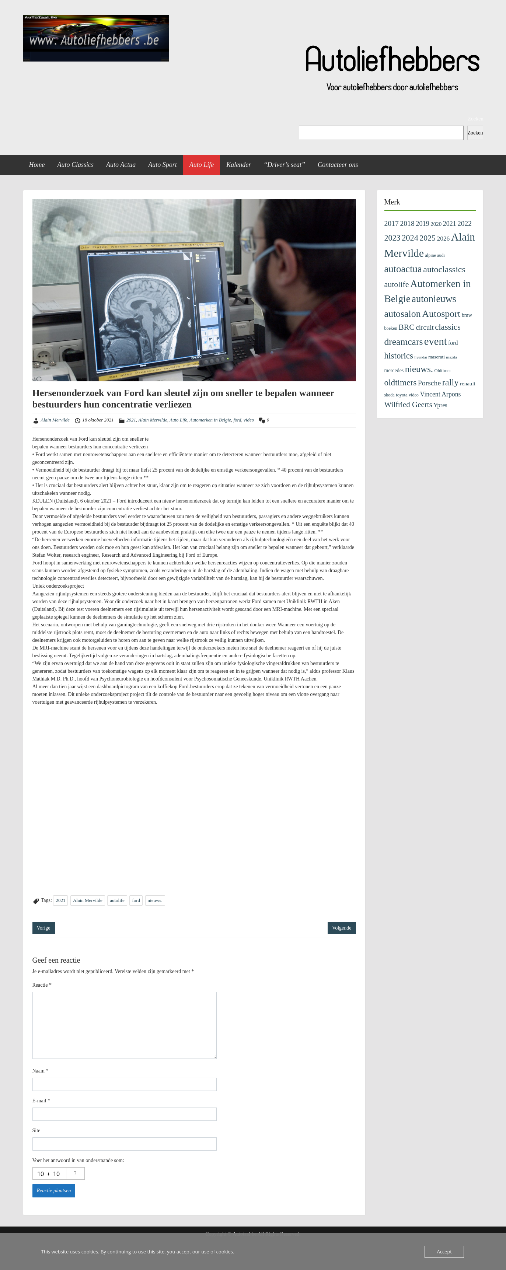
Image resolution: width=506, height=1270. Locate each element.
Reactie (42, 985)
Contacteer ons (338, 164)
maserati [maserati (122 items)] (436, 357)
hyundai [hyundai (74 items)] (420, 357)
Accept (444, 1251)
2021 (131, 420)
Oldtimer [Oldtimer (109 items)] (442, 370)
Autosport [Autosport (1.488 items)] (441, 313)
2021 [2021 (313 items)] (449, 223)
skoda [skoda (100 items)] (389, 395)
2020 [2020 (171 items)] (436, 224)
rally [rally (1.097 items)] (450, 382)
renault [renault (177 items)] (467, 383)
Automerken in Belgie (210, 420)
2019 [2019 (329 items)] (422, 223)
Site (36, 1130)
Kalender (238, 164)
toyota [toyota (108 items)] (401, 395)
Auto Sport (162, 164)
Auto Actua (121, 164)
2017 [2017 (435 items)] (391, 223)
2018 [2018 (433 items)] (407, 223)
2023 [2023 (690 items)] (392, 237)
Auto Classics (75, 164)
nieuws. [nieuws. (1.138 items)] (419, 369)
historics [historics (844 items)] (398, 355)
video (249, 420)
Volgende (342, 928)
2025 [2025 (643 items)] (428, 238)
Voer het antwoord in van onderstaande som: (78, 1160)
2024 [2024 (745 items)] (410, 237)
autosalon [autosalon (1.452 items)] (402, 313)
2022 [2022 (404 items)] (464, 223)
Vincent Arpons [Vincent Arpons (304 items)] (440, 394)
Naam (40, 1071)
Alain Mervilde (55, 420)
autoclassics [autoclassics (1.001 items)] (444, 269)
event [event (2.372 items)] (435, 341)
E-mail (41, 1100)
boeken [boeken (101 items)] (390, 328)
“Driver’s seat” (284, 164)
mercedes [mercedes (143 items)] (394, 370)
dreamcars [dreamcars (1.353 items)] (403, 341)
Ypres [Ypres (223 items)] (440, 405)
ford (237, 420)
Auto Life (201, 164)
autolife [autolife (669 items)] (396, 284)
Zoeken (476, 119)
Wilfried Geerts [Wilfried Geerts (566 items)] (408, 404)
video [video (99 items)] (414, 395)
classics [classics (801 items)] (448, 327)
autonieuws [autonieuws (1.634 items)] (434, 298)
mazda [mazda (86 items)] (451, 357)
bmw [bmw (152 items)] (467, 315)
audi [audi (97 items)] (441, 255)
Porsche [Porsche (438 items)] (429, 383)
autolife (117, 900)
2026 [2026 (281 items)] (443, 238)
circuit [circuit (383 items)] (424, 327)
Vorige (43, 928)
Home (37, 164)
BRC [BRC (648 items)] (406, 327)
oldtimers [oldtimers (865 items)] (400, 382)
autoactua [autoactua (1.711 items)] (403, 268)
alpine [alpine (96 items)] (430, 255)
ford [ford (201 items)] (453, 343)
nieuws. (155, 900)
